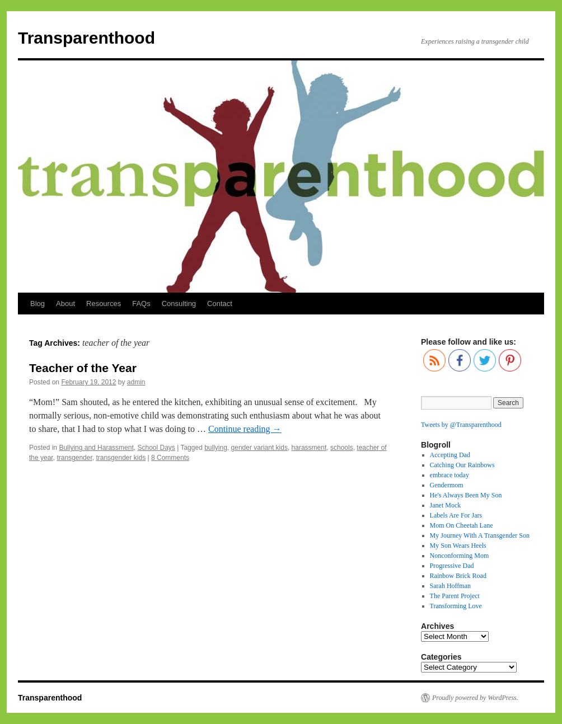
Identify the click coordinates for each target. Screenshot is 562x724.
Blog (37, 303)
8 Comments (170, 458)
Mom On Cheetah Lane (461, 525)
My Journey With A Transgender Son (480, 535)
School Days (156, 448)
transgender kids (121, 458)
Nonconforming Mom (459, 556)
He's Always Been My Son (466, 495)
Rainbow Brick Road (458, 576)
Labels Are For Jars (456, 515)
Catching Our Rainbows (462, 465)
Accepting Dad (450, 455)
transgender (74, 458)
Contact (219, 303)
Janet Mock (445, 505)
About (65, 303)
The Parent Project (455, 596)
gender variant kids (259, 448)
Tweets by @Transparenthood (461, 425)
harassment (309, 448)
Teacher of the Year (83, 367)
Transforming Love (456, 606)
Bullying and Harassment (96, 448)
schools (341, 448)
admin (136, 382)
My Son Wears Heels (458, 545)
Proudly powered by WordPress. (475, 698)
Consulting (179, 303)
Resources (103, 303)
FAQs (141, 303)
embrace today (449, 475)
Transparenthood (86, 38)
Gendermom (446, 485)
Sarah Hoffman (450, 586)
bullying (215, 448)
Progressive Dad (452, 566)
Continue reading (245, 429)
